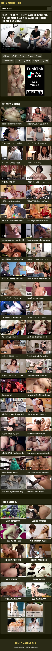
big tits (37, 60)
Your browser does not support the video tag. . (26, 38)
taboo (7, 56)
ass (19, 60)
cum (23, 56)
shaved (28, 60)
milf (15, 56)
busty (46, 60)
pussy (39, 56)
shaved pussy (9, 60)
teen (31, 56)
